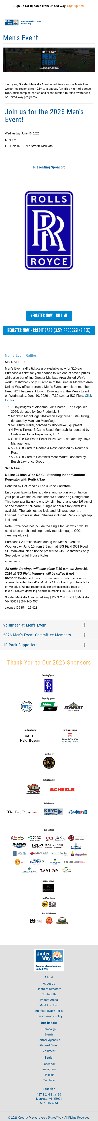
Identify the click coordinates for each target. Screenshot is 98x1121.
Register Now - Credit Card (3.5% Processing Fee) (49, 330)
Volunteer (49, 1051)
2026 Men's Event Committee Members (37, 634)
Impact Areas (49, 1000)
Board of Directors (49, 989)
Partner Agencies (49, 1040)
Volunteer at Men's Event (25, 625)
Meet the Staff (49, 1005)
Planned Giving (49, 1045)
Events (49, 1034)
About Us (49, 983)
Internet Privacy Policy (49, 1011)
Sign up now (75, 6)
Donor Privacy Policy (49, 1016)
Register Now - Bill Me (49, 315)
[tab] (49, 625)
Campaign (49, 1029)
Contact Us (49, 994)
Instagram (49, 1069)
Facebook (49, 1064)
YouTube (49, 1080)
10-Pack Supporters (20, 644)
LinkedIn (49, 1075)
